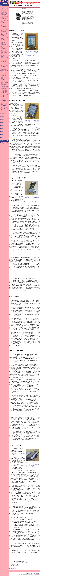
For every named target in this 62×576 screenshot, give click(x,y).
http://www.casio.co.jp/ (16, 565)
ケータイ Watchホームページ (25, 571)
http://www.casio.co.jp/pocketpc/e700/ (19, 562)
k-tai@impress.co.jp (36, 573)
